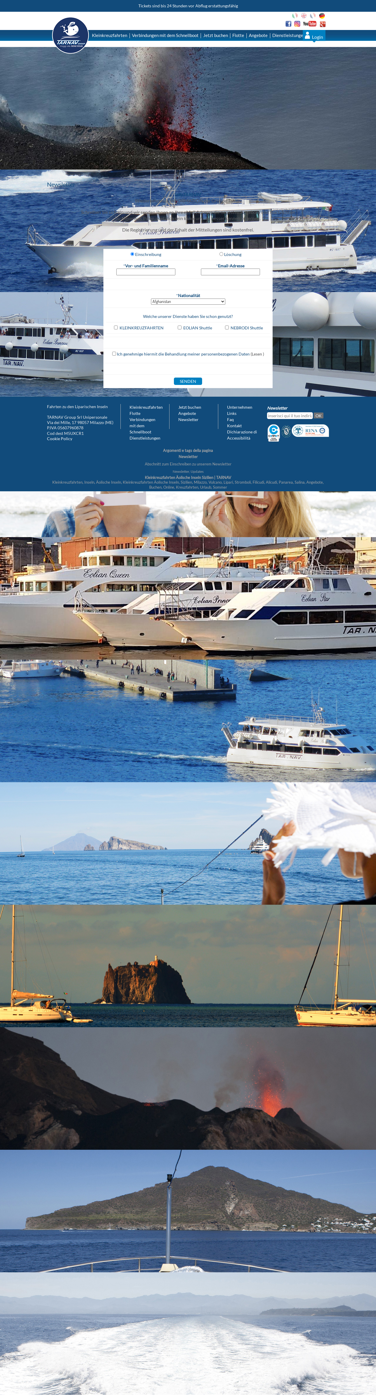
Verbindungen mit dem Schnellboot (165, 35)
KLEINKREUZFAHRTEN (142, 327)
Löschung (232, 254)
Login (317, 37)
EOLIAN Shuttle (197, 327)
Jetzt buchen (215, 35)
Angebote (258, 35)
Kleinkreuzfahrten (109, 35)
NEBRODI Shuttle (247, 327)
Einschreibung (148, 254)
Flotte (238, 35)
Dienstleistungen (289, 35)
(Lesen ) (257, 353)
